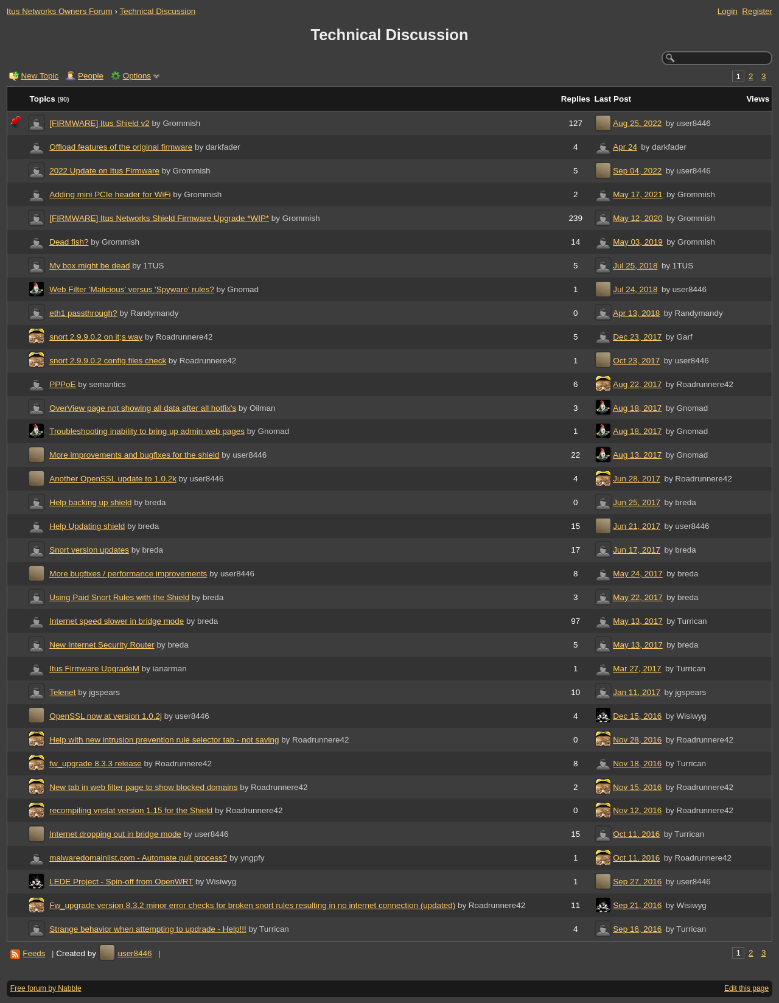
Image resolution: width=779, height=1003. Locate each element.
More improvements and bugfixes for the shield (134, 455)
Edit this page (746, 988)
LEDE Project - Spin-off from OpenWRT (121, 881)
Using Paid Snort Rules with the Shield (119, 597)
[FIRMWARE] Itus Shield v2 (99, 123)
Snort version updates (89, 549)
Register (757, 11)
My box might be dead (89, 265)
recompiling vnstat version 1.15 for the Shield (130, 810)
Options (137, 75)
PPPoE (62, 384)
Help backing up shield (90, 502)
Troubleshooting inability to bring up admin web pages (147, 431)
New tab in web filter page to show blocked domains (143, 787)
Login (728, 11)
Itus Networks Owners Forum (60, 11)
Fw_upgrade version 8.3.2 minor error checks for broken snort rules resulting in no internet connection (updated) (252, 905)
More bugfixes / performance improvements (128, 573)
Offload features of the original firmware (120, 147)
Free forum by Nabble (46, 988)
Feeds (34, 953)
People (90, 75)
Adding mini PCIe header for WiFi (109, 194)
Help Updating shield (87, 526)
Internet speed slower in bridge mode (116, 621)
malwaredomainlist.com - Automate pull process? (138, 857)
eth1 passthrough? (83, 313)
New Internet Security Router (102, 644)
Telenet (62, 692)
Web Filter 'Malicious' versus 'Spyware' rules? (131, 289)
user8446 (134, 953)
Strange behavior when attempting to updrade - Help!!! (147, 929)
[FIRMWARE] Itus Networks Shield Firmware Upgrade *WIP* (159, 218)
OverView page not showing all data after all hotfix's (142, 408)
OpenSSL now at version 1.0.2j (105, 716)
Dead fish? (68, 241)
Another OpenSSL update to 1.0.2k (112, 478)
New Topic (40, 75)
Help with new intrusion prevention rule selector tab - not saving (164, 739)
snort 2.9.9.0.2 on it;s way (95, 336)
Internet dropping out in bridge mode (115, 834)
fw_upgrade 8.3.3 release (95, 763)
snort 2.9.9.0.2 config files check (107, 360)
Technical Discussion (157, 11)
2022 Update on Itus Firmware (104, 170)
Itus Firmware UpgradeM (94, 668)
